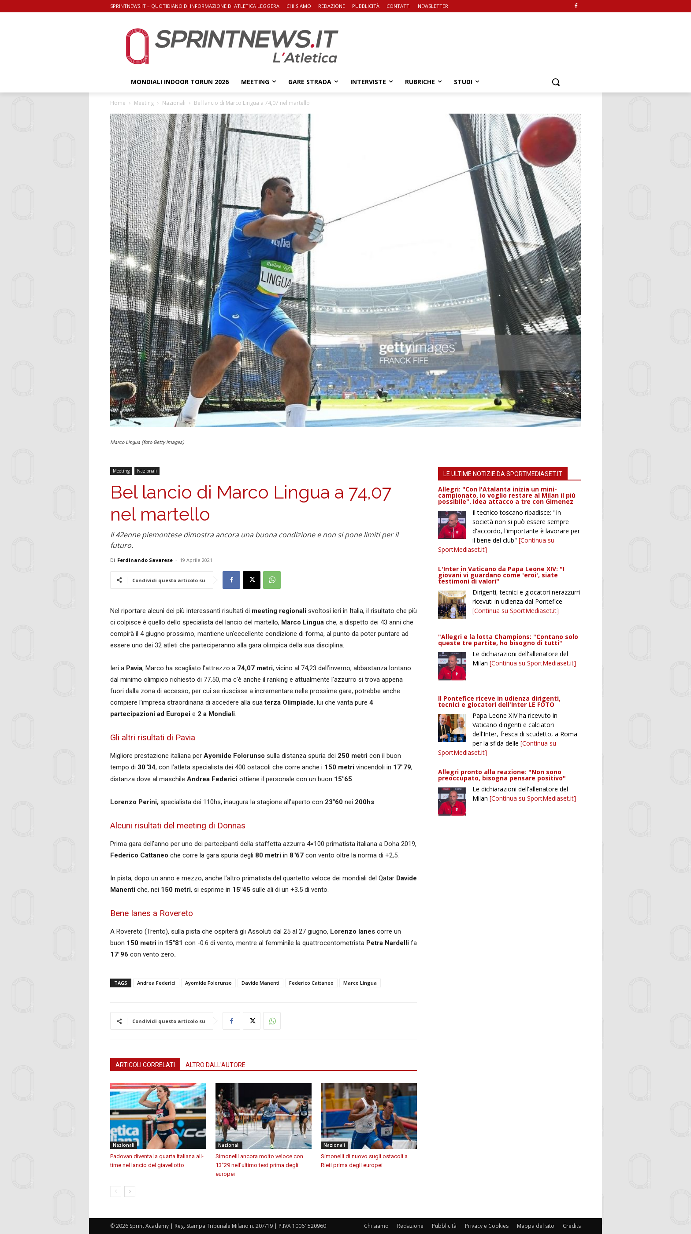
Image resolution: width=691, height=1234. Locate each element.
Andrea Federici (156, 982)
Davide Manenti (260, 982)
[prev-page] (115, 1191)
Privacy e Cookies (487, 1226)
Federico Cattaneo (311, 982)
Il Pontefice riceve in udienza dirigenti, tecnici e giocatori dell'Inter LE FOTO (499, 701)
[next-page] (129, 1191)
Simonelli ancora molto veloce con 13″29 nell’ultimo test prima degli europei (259, 1165)
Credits (572, 1226)
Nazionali (174, 103)
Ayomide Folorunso (208, 982)
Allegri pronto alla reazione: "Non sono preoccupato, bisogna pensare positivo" (502, 775)
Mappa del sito (535, 1226)
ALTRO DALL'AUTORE (215, 1064)
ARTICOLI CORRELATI (145, 1064)
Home (118, 103)
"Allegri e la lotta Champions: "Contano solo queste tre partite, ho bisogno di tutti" (508, 639)
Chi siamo (376, 1226)
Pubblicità (444, 1226)
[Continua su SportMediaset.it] (515, 610)
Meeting (144, 103)
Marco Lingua (360, 982)
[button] (555, 81)
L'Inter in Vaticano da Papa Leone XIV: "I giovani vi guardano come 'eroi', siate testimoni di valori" (501, 575)
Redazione (410, 1226)
